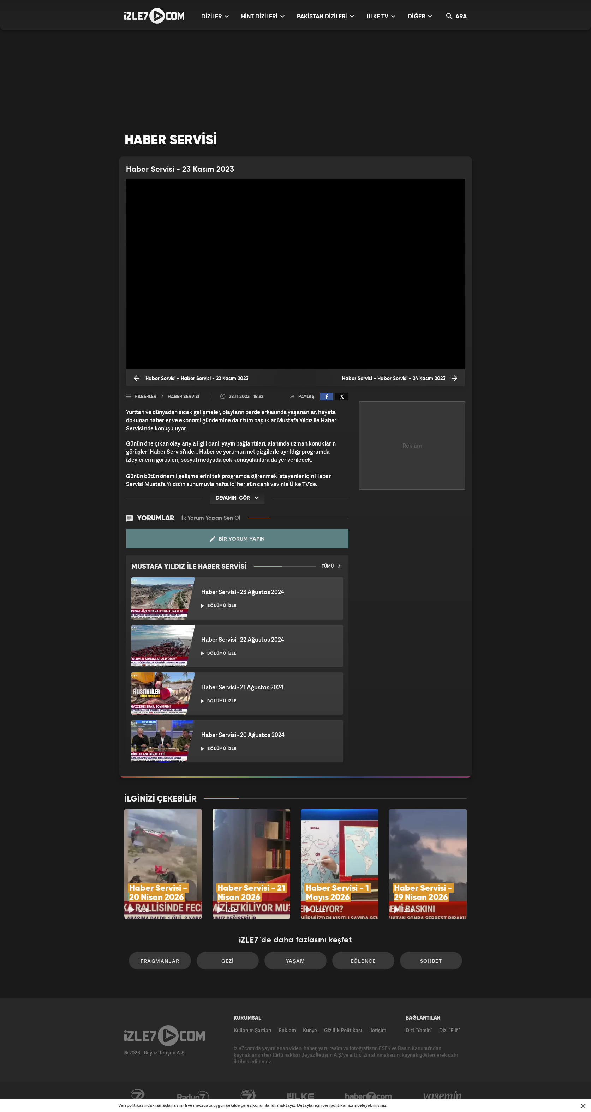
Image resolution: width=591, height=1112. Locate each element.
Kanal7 (137, 1097)
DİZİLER (215, 16)
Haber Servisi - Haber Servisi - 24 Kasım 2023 (399, 378)
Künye (310, 1030)
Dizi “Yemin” (419, 1030)
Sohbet (431, 960)
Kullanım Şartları (252, 1030)
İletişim (377, 1030)
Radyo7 (193, 1097)
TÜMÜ (331, 566)
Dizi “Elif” (449, 1030)
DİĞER (420, 16)
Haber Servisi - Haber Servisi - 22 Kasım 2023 (191, 378)
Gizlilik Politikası (343, 1030)
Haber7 (368, 1097)
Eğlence (363, 960)
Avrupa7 (248, 1097)
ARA (456, 16)
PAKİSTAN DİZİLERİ (325, 16)
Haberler (145, 396)
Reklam (287, 1030)
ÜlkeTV (300, 1097)
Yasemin (443, 1097)
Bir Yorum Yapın (237, 539)
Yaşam (295, 960)
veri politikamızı (337, 1105)
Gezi (227, 960)
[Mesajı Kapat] (583, 1106)
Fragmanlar (160, 960)
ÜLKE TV (380, 16)
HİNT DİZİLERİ (263, 16)
